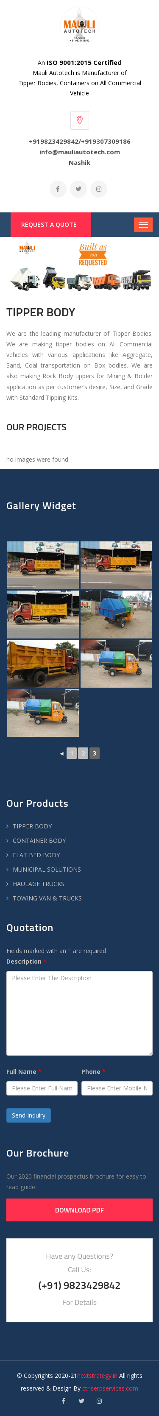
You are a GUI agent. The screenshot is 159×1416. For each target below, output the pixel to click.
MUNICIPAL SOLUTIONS (47, 869)
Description (26, 961)
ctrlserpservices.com (110, 1388)
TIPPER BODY (32, 826)
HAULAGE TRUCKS (38, 884)
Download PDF (79, 1210)
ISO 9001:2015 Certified (84, 62)
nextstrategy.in (97, 1375)
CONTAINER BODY (39, 840)
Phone (93, 1072)
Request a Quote (49, 224)
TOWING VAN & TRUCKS (47, 898)
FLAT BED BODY (36, 855)
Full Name (24, 1072)
